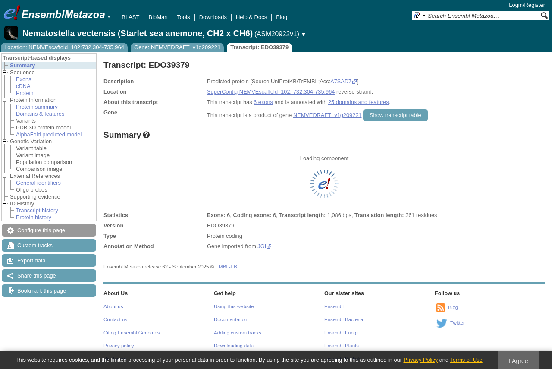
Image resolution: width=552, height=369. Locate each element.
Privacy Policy (420, 359)
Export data (31, 260)
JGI (261, 246)
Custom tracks (35, 245)
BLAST (130, 17)
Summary (22, 65)
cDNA (23, 86)
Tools (183, 17)
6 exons (263, 102)
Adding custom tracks (237, 332)
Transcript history (37, 210)
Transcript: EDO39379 (259, 47)
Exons (23, 79)
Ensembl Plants (341, 345)
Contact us (115, 319)
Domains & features (40, 113)
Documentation (230, 319)
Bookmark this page (41, 290)
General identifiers (38, 183)
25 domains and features (358, 102)
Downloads (213, 17)
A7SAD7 (340, 81)
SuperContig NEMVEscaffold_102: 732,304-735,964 (271, 91)
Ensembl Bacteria (343, 319)
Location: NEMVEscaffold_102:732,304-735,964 (64, 47)
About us (113, 306)
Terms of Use (466, 359)
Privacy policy (119, 345)
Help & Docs (251, 17)
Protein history (33, 217)
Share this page (36, 275)
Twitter (457, 322)
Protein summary (37, 107)
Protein (25, 93)
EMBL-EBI (226, 266)
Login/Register (527, 5)
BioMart (158, 17)
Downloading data (234, 345)
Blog (281, 17)
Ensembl (334, 306)
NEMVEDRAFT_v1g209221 (327, 115)
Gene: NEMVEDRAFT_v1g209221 (177, 47)
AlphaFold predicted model (49, 134)
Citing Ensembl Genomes (132, 332)
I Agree (518, 360)
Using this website (234, 306)
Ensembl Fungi (341, 332)
